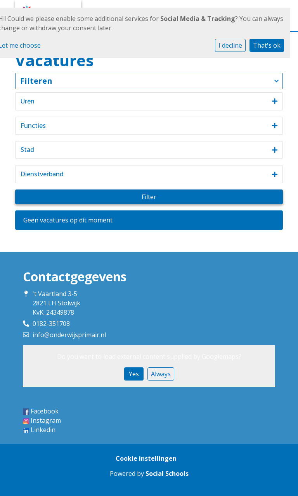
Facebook (45, 411)
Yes (134, 374)
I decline (230, 45)
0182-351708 (51, 323)
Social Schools (167, 473)
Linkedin (43, 429)
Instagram (46, 420)
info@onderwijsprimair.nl (69, 335)
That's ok (267, 45)
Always (161, 374)
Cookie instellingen (146, 458)
